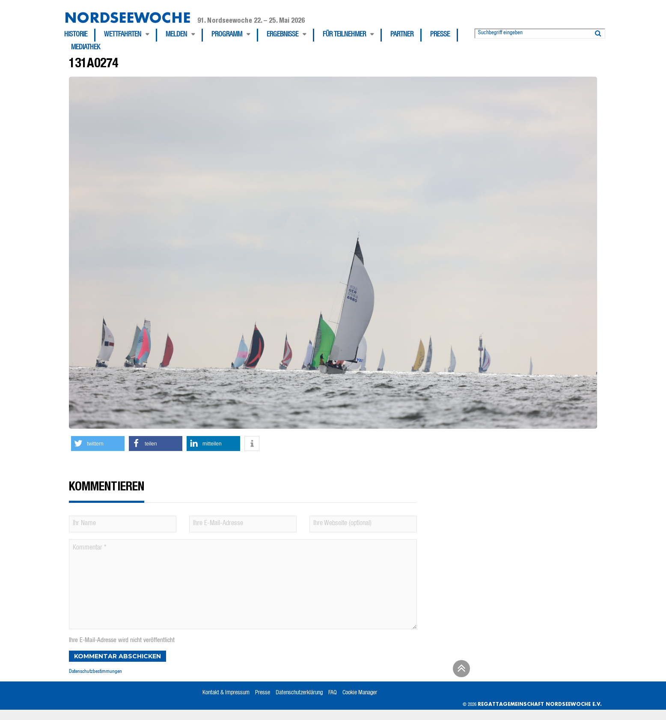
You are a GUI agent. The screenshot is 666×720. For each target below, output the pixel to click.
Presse (440, 35)
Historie (75, 35)
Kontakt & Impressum (226, 693)
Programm (226, 35)
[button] (98, 443)
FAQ (332, 693)
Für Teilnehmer (344, 35)
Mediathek (85, 48)
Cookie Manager (359, 693)
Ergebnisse (282, 35)
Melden (176, 35)
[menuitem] (79, 35)
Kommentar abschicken (117, 656)
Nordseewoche (127, 17)
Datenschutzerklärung (299, 693)
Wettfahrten (122, 35)
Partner (401, 35)
